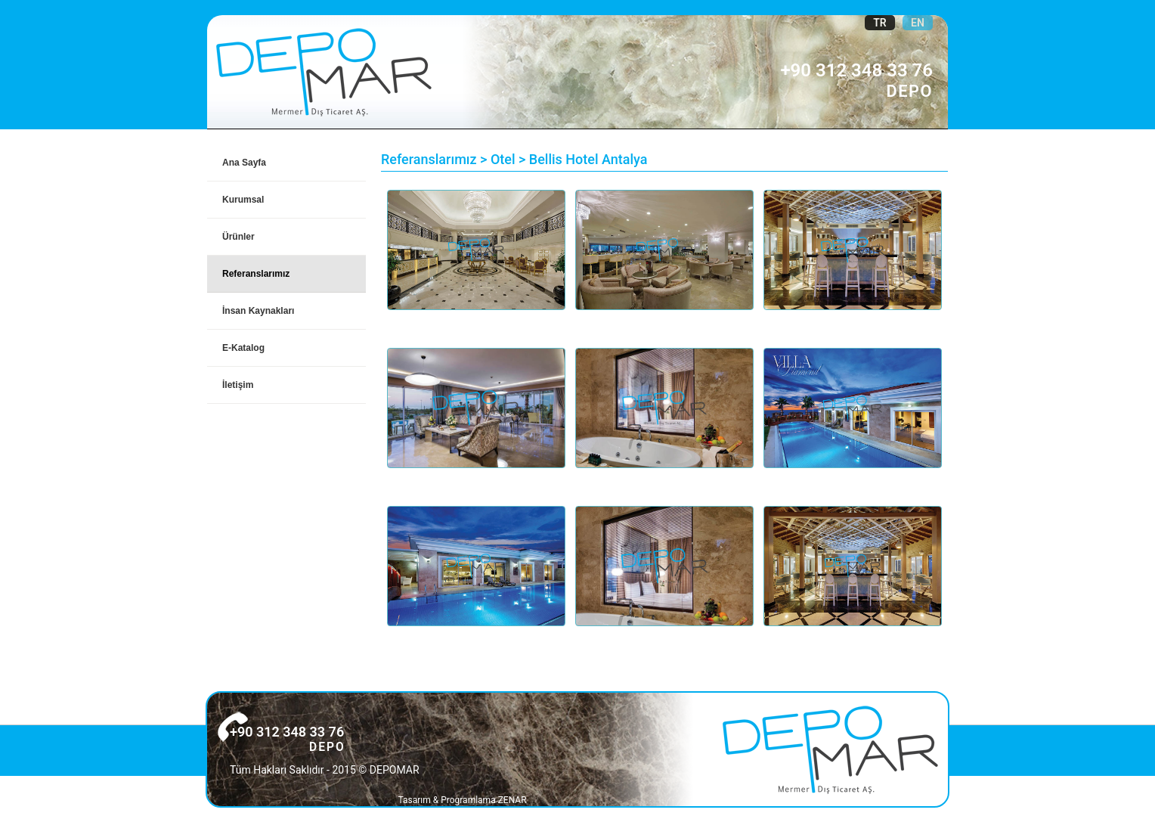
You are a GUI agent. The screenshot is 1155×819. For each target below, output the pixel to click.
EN (917, 23)
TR (880, 23)
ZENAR (512, 800)
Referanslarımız (256, 273)
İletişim (237, 385)
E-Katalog (243, 348)
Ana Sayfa (244, 162)
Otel (503, 159)
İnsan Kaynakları (258, 311)
